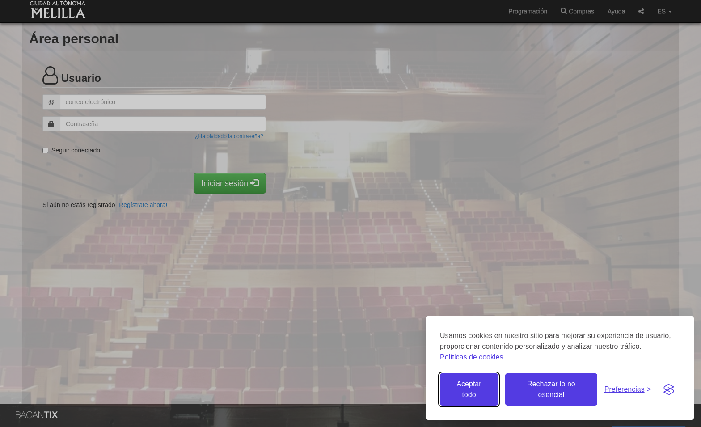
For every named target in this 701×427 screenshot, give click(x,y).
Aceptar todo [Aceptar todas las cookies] (468, 389)
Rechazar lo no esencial (551, 389)
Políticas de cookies (471, 357)
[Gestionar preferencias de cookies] (627, 390)
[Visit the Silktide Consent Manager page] (669, 389)
